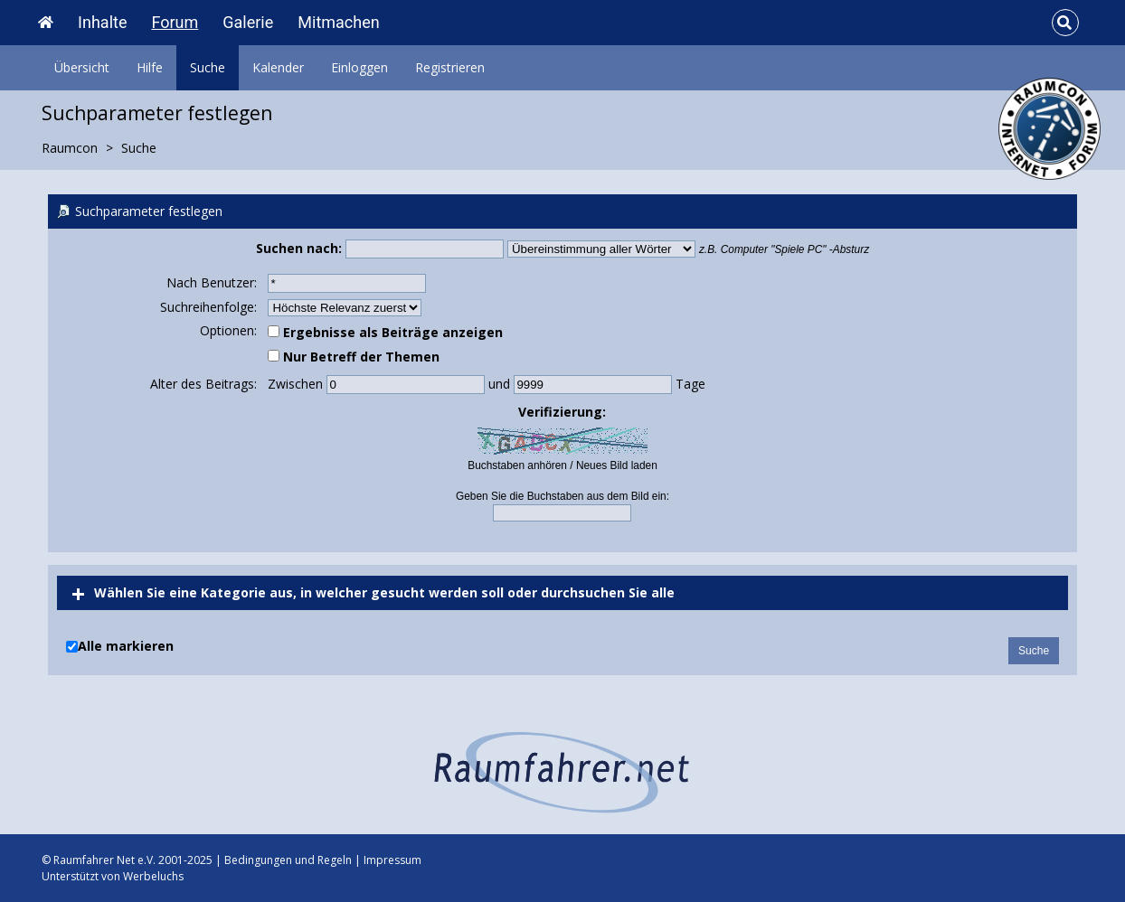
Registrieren (450, 67)
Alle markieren (126, 645)
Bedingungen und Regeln (288, 860)
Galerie (247, 22)
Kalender (278, 67)
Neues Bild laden (616, 465)
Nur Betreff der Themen (354, 356)
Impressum (392, 860)
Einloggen (359, 67)
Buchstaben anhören (517, 465)
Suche (207, 67)
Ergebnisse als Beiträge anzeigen (385, 332)
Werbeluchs (153, 876)
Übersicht (81, 67)
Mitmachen (338, 22)
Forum (174, 22)
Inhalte (102, 22)
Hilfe (150, 67)
